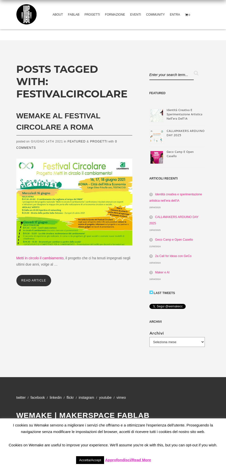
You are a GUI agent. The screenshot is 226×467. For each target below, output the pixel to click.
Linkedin (55, 398)
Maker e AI (162, 272)
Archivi (156, 333)
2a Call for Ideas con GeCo (173, 256)
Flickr (70, 398)
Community (155, 14)
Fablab (73, 14)
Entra (175, 14)
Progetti (92, 14)
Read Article (33, 280)
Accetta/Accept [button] (90, 460)
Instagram (86, 398)
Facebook (37, 398)
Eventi (135, 14)
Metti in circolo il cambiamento (40, 258)
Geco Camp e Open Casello (174, 239)
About (58, 14)
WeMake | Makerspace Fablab (83, 415)
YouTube (105, 398)
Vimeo (121, 398)
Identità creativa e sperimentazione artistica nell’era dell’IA (185, 114)
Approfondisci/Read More (128, 460)
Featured (77, 141)
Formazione (115, 14)
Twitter (21, 398)
